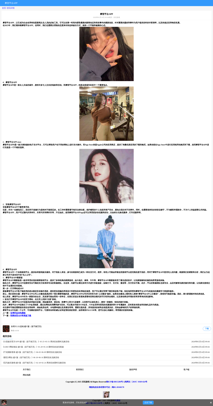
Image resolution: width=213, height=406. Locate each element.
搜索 (182, 3)
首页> (4, 8)
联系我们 (80, 370)
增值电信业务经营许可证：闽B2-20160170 (106, 387)
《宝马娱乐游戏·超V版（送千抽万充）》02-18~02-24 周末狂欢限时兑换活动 (106, 362)
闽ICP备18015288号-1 (115, 382)
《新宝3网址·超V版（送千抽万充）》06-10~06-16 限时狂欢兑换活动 (106, 357)
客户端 (186, 370)
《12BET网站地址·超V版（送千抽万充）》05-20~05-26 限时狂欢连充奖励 (106, 347)
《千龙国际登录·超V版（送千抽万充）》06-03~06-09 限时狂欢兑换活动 (106, 352)
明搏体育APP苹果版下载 (20, 316)
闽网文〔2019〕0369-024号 (136, 382)
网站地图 (26, 375)
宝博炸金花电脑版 (18, 313)
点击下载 (148, 403)
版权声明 (133, 370)
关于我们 (26, 370)
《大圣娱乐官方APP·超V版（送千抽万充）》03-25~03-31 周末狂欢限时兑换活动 (106, 341)
